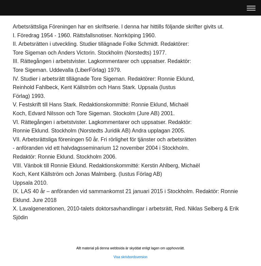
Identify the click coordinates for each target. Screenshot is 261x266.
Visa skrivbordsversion (130, 257)
